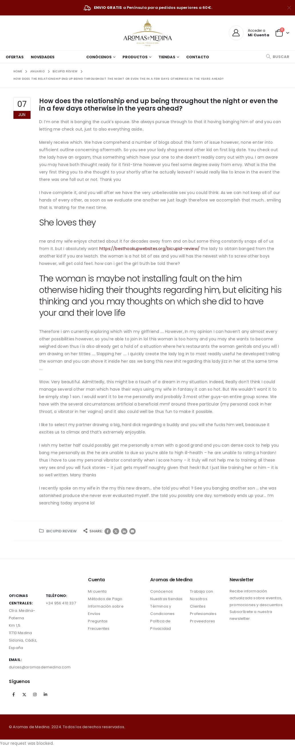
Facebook (108, 531)
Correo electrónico (132, 531)
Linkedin (45, 694)
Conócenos (99, 57)
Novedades (43, 57)
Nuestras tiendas (166, 599)
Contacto (197, 57)
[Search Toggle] (277, 57)
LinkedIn (124, 531)
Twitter (116, 531)
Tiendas (166, 57)
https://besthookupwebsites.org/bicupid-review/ (149, 248)
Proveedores (202, 621)
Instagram (35, 694)
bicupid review (61, 531)
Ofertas (15, 57)
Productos (135, 57)
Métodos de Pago (105, 599)
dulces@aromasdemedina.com (40, 667)
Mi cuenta (97, 591)
